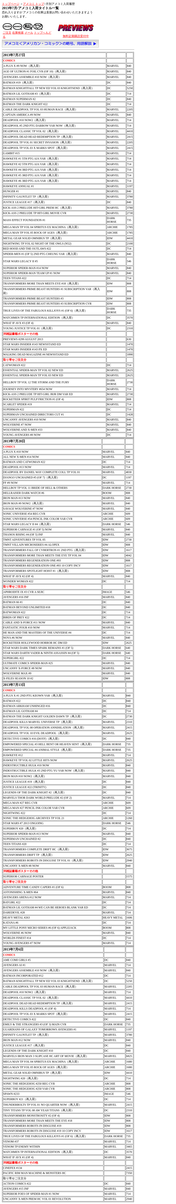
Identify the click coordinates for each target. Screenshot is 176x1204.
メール (28, 32)
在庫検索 (18, 32)
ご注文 (7, 32)
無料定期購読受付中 (76, 36)
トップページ (10, 4)
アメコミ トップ (33, 4)
